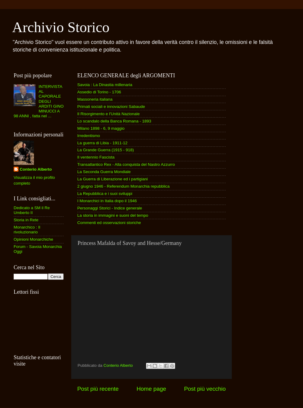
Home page (151, 389)
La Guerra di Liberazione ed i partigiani (112, 179)
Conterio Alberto (36, 169)
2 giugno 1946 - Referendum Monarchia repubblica (123, 186)
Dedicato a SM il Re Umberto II (32, 210)
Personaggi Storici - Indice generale (109, 208)
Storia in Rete (26, 220)
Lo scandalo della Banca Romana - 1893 (114, 121)
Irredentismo (88, 135)
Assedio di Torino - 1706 (99, 92)
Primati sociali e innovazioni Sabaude (111, 106)
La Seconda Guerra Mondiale (104, 171)
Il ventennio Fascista (96, 157)
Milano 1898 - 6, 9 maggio (101, 128)
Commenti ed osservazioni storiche (109, 222)
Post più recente (98, 389)
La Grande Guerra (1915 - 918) (105, 150)
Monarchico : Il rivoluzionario (27, 229)
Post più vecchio (205, 389)
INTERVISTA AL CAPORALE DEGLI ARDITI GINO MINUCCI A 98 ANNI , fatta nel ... (39, 101)
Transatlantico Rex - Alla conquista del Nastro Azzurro (126, 164)
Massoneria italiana (94, 99)
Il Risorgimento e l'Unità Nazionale (108, 114)
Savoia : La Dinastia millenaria (104, 84)
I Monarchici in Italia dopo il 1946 (107, 201)
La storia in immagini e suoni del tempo (112, 215)
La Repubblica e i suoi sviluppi (104, 193)
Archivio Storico (60, 27)
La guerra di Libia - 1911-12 (102, 143)
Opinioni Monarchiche (33, 239)
